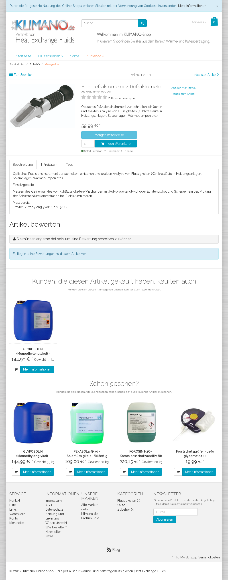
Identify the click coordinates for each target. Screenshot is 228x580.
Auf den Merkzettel (183, 87)
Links (13, 509)
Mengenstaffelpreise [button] (109, 135)
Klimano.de (89, 514)
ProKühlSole (90, 518)
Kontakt (14, 500)
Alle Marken (89, 505)
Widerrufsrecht (56, 523)
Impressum (53, 500)
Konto (13, 518)
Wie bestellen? (56, 527)
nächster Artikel (205, 75)
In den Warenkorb (116, 143)
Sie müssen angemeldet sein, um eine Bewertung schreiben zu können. (74, 239)
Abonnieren (164, 519)
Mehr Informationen (192, 6)
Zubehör (95, 56)
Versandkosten (209, 557)
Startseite (23, 56)
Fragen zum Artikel (183, 93)
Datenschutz (54, 509)
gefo (84, 509)
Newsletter (53, 532)
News (49, 536)
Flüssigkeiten (50, 56)
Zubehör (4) (125, 509)
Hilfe (12, 505)
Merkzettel (16, 523)
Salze (74, 56)
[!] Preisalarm (49, 164)
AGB (48, 505)
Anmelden (199, 22)
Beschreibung (23, 164)
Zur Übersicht (23, 75)
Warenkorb (17, 514)
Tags (69, 164)
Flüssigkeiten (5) (128, 500)
